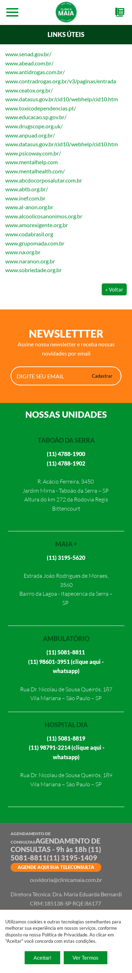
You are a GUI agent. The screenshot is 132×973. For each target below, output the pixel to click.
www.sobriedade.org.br (33, 270)
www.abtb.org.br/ (26, 189)
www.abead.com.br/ (29, 63)
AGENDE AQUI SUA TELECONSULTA (56, 867)
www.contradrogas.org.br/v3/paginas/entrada (60, 81)
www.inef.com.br (25, 198)
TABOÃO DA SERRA (66, 440)
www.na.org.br (22, 252)
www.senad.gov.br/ (28, 54)
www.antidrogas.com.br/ (35, 72)
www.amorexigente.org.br (36, 225)
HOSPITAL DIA (66, 725)
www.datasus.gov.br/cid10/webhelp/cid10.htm (61, 99)
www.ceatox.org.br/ (29, 90)
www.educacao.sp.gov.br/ (36, 117)
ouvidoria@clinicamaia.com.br (66, 879)
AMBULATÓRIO (66, 638)
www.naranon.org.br (30, 261)
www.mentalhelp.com (31, 162)
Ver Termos (86, 957)
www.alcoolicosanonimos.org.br (43, 216)
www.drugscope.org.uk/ (34, 126)
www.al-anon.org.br (29, 207)
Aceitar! (42, 958)
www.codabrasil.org (29, 234)
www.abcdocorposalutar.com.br (43, 180)
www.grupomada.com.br (34, 243)
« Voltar (114, 289)
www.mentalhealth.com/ (35, 171)
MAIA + (66, 544)
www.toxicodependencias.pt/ (40, 108)
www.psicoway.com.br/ (33, 153)
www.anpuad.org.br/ (30, 135)
